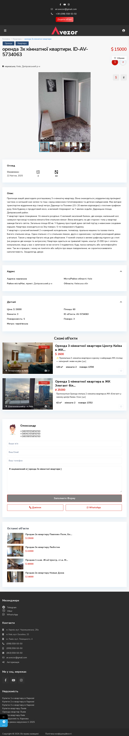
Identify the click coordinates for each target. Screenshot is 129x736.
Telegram (11, 605)
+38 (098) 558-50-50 (66, 13)
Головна (6, 39)
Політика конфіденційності (58, 732)
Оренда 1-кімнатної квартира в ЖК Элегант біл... (82, 383)
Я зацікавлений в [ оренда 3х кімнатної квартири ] (64, 477)
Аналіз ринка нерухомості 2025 (18, 720)
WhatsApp (94, 505)
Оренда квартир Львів (14, 709)
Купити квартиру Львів (14, 706)
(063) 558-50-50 (14, 651)
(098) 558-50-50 (14, 641)
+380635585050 (30, 432)
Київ (18, 66)
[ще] (84, 361)
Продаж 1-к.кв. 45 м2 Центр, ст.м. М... (46, 558)
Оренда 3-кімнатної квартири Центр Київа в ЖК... (88, 348)
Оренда (8, 43)
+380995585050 (30, 429)
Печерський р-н (15, 370)
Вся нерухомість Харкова (15, 716)
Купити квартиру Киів (13, 713)
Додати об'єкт (64, 19)
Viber (9, 609)
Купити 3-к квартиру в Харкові (18, 703)
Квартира (17, 39)
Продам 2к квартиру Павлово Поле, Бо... (48, 532)
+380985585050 (30, 434)
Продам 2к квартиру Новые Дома (44, 571)
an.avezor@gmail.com (66, 9)
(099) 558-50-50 (14, 646)
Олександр (28, 424)
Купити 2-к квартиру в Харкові (18, 699)
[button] (123, 106)
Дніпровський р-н (31, 66)
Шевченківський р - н (18, 405)
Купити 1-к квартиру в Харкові (18, 696)
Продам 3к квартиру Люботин (42, 545)
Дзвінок (35, 505)
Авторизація (12, 660)
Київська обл (81, 283)
